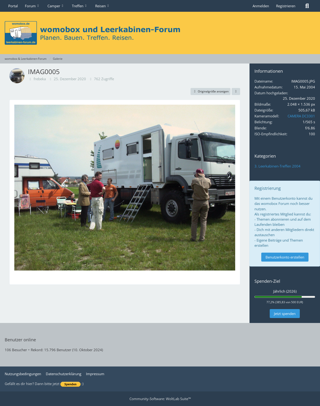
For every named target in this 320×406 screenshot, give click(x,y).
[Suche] (307, 6)
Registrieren (285, 6)
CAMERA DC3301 (301, 116)
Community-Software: (160, 398)
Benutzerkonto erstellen (284, 257)
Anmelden (261, 6)
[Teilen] (236, 91)
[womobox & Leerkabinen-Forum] (160, 33)
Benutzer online (20, 339)
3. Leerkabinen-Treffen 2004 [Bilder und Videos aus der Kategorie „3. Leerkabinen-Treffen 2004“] (277, 166)
